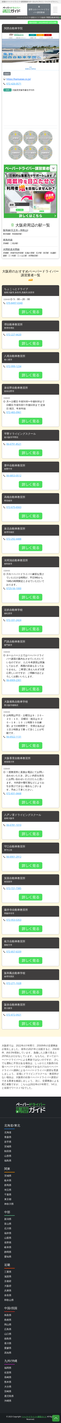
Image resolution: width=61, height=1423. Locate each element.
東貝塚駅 (7, 234)
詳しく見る (30, 311)
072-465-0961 (13, 412)
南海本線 (7, 239)
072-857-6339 (13, 951)
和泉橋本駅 (17, 234)
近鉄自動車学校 (13, 609)
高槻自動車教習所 (14, 497)
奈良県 (7, 1295)
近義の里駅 (30, 252)
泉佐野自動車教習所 (16, 387)
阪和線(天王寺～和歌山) (15, 230)
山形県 (7, 1155)
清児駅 (46, 252)
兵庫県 (7, 1290)
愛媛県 (7, 1348)
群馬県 (7, 1185)
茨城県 (7, 1175)
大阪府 (42, 17)
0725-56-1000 (13, 588)
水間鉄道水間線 (11, 249)
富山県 (7, 1223)
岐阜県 (7, 1247)
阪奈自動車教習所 (14, 1004)
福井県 (7, 1233)
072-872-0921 (13, 1014)
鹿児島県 (9, 1396)
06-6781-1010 (13, 825)
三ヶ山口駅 (22, 255)
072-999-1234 (13, 366)
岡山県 (7, 1324)
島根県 (7, 1319)
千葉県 (7, 1194)
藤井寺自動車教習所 (16, 909)
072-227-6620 (13, 334)
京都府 (7, 1281)
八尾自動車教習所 (14, 356)
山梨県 (7, 1237)
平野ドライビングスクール (20, 433)
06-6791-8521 (13, 444)
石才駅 (39, 252)
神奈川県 (9, 1203)
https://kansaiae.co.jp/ (18, 79)
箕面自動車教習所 (14, 878)
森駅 (5, 255)
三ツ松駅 (12, 255)
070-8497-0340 (14, 303)
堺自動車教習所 (13, 324)
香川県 (7, 1343)
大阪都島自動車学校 (16, 701)
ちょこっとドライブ (16, 289)
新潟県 (7, 1219)
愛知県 (7, 1256)
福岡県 (7, 1367)
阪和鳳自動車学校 (14, 973)
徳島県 (7, 1338)
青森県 (7, 1137)
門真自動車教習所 (14, 641)
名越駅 (53, 252)
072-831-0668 (13, 793)
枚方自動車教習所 (14, 941)
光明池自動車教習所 (16, 560)
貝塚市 (7, 73)
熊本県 (7, 1381)
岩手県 (7, 1141)
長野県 (7, 1242)
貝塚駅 (6, 243)
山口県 (7, 1333)
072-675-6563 (13, 507)
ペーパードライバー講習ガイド (28, 17)
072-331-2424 (13, 620)
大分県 (7, 1386)
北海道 (7, 1132)
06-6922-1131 (13, 736)
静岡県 (7, 1251)
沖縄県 (7, 1400)
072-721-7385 (13, 888)
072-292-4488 (13, 539)
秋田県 (7, 1151)
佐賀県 (7, 1372)
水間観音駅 (33, 255)
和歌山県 (9, 1300)
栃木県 (7, 1180)
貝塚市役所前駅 (17, 252)
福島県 (7, 1160)
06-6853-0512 (13, 475)
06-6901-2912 (13, 856)
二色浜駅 (14, 243)
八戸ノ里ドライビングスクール (22, 815)
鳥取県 (7, 1315)
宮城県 (7, 1146)
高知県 (7, 1352)
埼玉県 (7, 1189)
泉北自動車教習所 (14, 528)
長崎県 (7, 1377)
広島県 (7, 1329)
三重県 (7, 1271)
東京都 (7, 1199)
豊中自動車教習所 (14, 465)
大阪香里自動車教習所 (17, 758)
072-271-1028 (13, 983)
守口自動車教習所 (14, 846)
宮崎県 (7, 1391)
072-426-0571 (13, 83)
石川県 (7, 1228)
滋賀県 (7, 1276)
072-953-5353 (13, 920)
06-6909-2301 (13, 680)
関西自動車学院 (13, 28)
